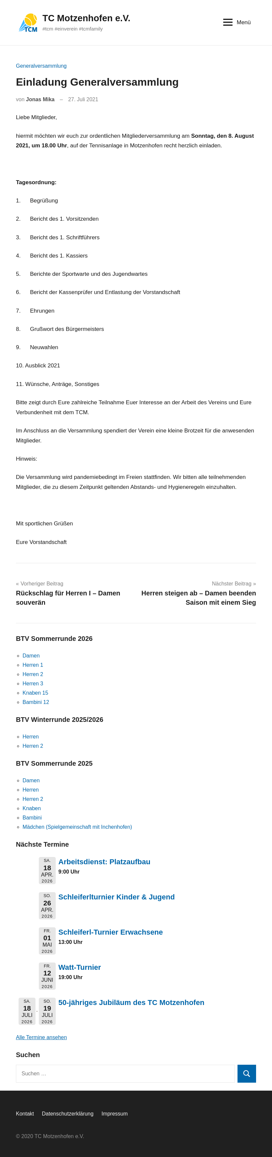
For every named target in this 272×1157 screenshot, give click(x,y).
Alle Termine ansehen (41, 1037)
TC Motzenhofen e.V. (87, 18)
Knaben (32, 808)
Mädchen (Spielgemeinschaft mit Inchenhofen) (77, 827)
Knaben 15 (35, 693)
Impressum (115, 1114)
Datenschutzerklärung (68, 1114)
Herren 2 (33, 674)
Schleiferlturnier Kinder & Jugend (116, 897)
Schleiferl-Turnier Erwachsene (110, 932)
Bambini (32, 817)
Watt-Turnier (79, 967)
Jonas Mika (40, 99)
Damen (31, 655)
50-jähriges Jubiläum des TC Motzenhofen (131, 1002)
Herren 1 (33, 665)
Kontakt (25, 1114)
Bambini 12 (36, 702)
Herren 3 (33, 683)
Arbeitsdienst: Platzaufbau (104, 862)
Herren (31, 736)
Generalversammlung (41, 66)
